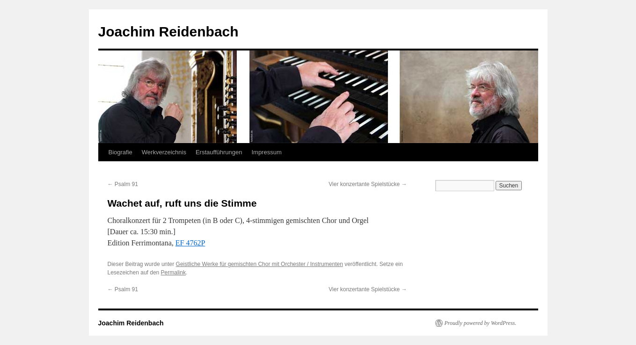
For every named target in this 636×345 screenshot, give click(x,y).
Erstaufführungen (219, 152)
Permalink (173, 272)
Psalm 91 (123, 184)
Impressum (266, 152)
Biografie (120, 152)
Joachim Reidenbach (168, 31)
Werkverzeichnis (164, 152)
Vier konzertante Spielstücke (368, 184)
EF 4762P (190, 243)
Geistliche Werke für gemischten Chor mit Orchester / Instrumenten (259, 264)
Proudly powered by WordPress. (481, 323)
